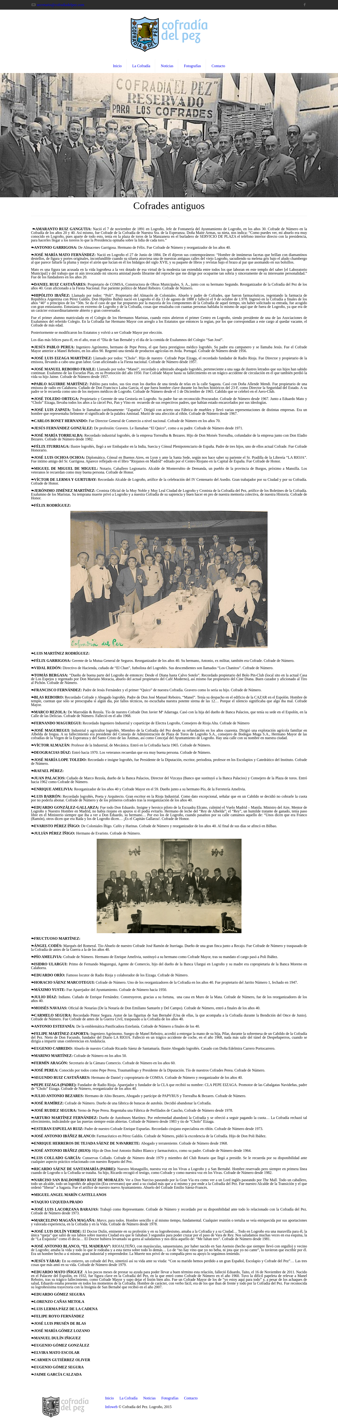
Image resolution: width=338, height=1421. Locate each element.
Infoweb (111, 1407)
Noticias (149, 1398)
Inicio (109, 1398)
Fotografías (169, 1398)
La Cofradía (128, 1398)
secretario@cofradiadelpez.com (60, 5)
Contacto (191, 1398)
